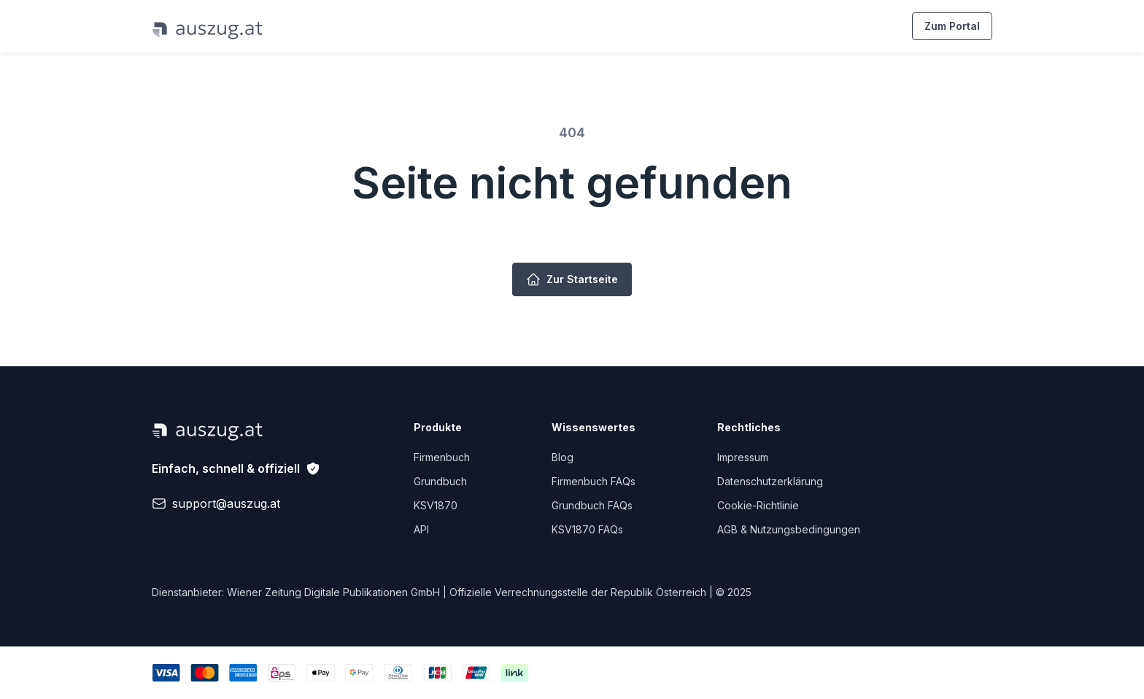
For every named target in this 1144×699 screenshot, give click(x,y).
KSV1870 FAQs (587, 529)
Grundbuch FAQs (592, 505)
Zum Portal (952, 26)
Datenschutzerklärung (770, 481)
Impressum (742, 457)
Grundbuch (440, 481)
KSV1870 (435, 505)
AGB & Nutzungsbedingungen (788, 529)
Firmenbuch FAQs (593, 481)
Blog (562, 457)
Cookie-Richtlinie (758, 505)
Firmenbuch (442, 457)
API (421, 529)
